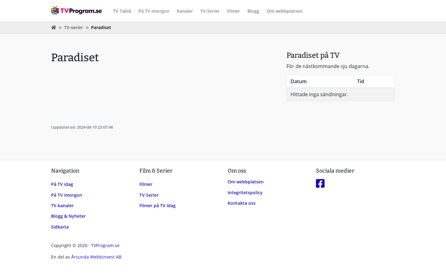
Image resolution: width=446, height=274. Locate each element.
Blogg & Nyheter (68, 216)
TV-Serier (210, 11)
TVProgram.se (105, 245)
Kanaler (185, 11)
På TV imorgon (153, 11)
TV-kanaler (62, 205)
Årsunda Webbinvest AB (96, 257)
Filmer (233, 11)
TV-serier (73, 27)
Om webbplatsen (285, 11)
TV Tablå (122, 11)
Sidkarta (60, 227)
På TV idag (62, 184)
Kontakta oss (242, 203)
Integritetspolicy (245, 192)
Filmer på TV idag (157, 205)
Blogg (253, 11)
